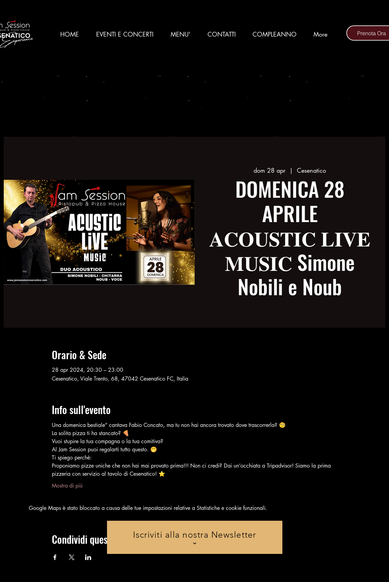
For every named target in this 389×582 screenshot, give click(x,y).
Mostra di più (67, 485)
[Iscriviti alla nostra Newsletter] (194, 537)
